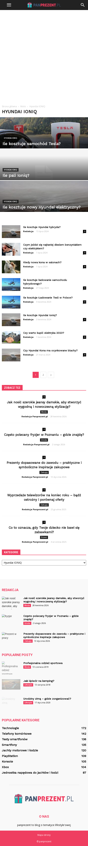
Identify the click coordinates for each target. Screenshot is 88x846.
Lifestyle (28, 684)
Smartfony (9, 745)
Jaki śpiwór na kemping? (38, 680)
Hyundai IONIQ (10, 138)
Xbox (5, 767)
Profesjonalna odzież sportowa (42, 663)
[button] (83, 5)
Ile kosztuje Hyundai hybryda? (42, 227)
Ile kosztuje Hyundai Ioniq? (40, 315)
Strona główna (9, 106)
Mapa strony (44, 835)
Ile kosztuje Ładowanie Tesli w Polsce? (48, 297)
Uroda (44, 440)
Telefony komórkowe (16, 733)
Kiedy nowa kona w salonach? (42, 262)
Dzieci (44, 537)
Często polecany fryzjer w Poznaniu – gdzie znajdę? (44, 435)
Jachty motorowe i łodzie (20, 750)
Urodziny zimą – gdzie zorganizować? (47, 698)
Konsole (7, 761)
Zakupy (44, 472)
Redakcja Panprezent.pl (34, 416)
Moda (44, 412)
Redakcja (28, 231)
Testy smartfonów (14, 739)
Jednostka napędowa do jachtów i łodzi (30, 772)
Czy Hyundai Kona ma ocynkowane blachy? (50, 350)
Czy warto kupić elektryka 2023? (43, 332)
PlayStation (10, 756)
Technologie (10, 728)
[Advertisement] (44, 56)
